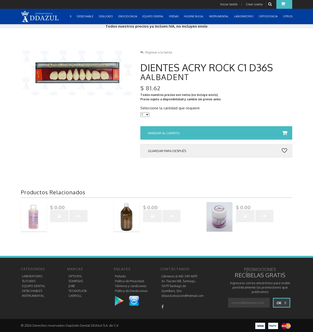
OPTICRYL (75, 276)
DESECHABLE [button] (85, 16)
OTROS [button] (288, 16)
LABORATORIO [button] (244, 16)
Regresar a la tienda (156, 52)
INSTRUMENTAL (33, 296)
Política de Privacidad (129, 281)
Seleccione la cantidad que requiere (170, 108)
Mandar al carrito (217, 133)
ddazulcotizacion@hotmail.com (182, 296)
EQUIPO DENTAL (33, 286)
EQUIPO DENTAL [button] (153, 16)
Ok (282, 303)
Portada (120, 276)
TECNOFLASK (77, 291)
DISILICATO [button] (106, 16)
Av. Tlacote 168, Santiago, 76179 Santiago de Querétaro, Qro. (178, 286)
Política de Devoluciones (131, 291)
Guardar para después (217, 151)
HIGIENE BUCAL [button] (194, 16)
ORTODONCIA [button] (268, 16)
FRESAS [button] (174, 16)
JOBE (71, 286)
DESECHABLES (32, 291)
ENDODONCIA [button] (128, 16)
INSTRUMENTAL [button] (219, 16)
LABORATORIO (32, 276)
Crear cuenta (254, 4)
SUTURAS (28, 281)
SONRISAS (75, 281)
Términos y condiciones (130, 286)
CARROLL (75, 296)
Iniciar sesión (229, 4)
